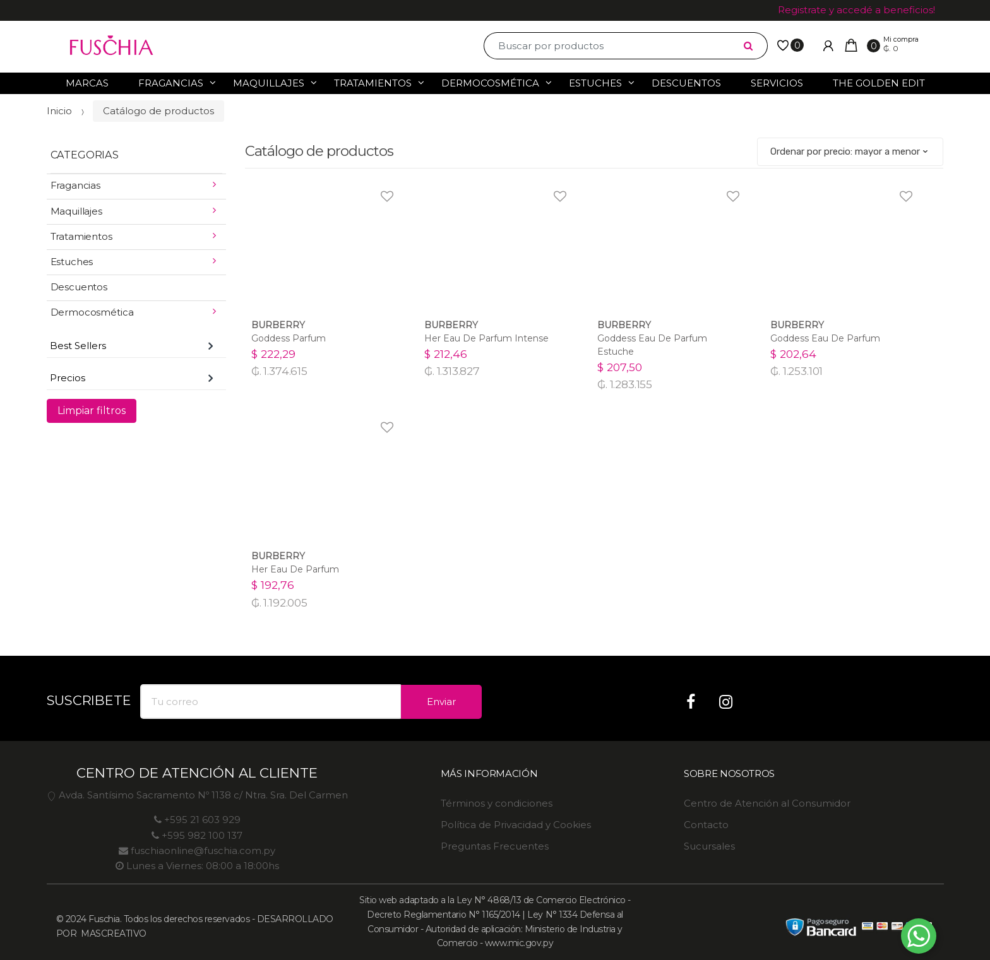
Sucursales (709, 846)
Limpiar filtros (91, 411)
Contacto (706, 825)
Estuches (595, 83)
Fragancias (170, 83)
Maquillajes (268, 83)
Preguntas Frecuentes (495, 846)
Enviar (441, 702)
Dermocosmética (490, 83)
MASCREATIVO (112, 933)
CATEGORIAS (85, 154)
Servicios (777, 83)
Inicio (59, 111)
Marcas (87, 83)
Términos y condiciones (496, 803)
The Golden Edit (879, 83)
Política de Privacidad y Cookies (516, 825)
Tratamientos (373, 83)
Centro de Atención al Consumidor (767, 803)
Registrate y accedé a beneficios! (856, 10)
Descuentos (686, 83)
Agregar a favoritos (385, 188)
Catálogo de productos (158, 111)
